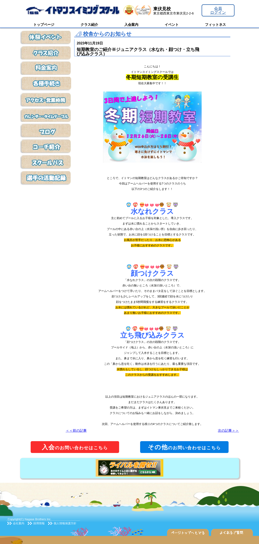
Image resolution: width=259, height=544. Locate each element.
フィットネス (215, 24)
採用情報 (39, 523)
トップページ (43, 24)
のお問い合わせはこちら (75, 447)
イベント (172, 24)
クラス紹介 (89, 24)
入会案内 (131, 24)
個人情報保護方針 (65, 523)
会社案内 (18, 523)
